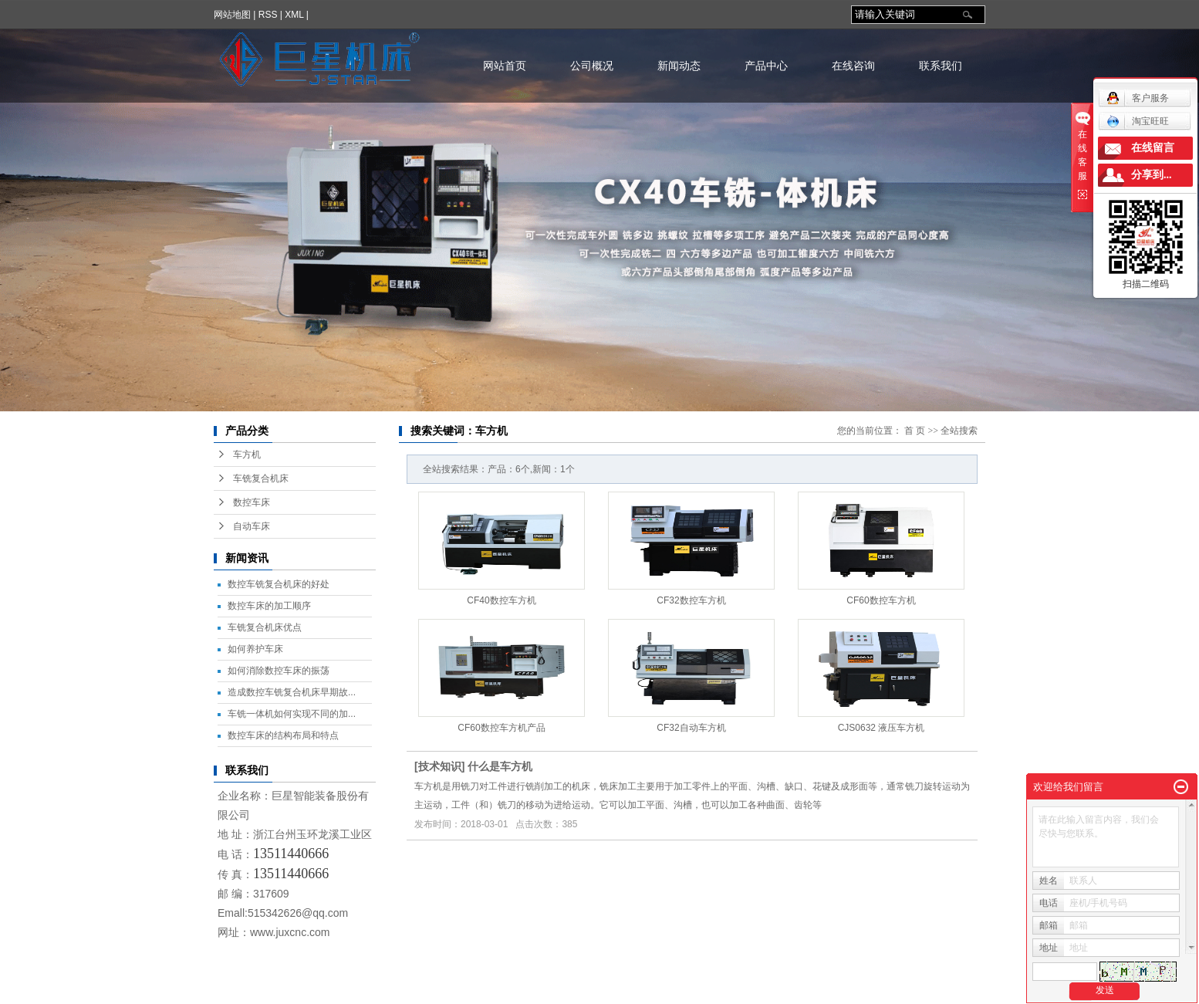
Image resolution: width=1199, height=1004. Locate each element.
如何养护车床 (255, 649)
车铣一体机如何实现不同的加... (292, 713)
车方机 (247, 454)
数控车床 (251, 502)
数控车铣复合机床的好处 (278, 584)
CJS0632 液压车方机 (881, 727)
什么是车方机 (500, 766)
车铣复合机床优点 (265, 627)
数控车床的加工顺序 (269, 605)
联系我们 (940, 66)
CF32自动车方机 (691, 727)
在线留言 (1152, 148)
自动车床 (251, 526)
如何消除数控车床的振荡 (278, 670)
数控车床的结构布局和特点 (283, 735)
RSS (268, 14)
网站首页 (504, 66)
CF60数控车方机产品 (501, 727)
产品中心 (766, 66)
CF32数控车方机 (691, 600)
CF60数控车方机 (880, 600)
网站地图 (232, 14)
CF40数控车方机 (501, 600)
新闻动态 (679, 66)
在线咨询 (853, 66)
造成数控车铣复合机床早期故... (292, 692)
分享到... (1151, 175)
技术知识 (439, 766)
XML (294, 14)
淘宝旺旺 (1137, 121)
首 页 (914, 430)
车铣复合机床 (261, 478)
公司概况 (591, 66)
